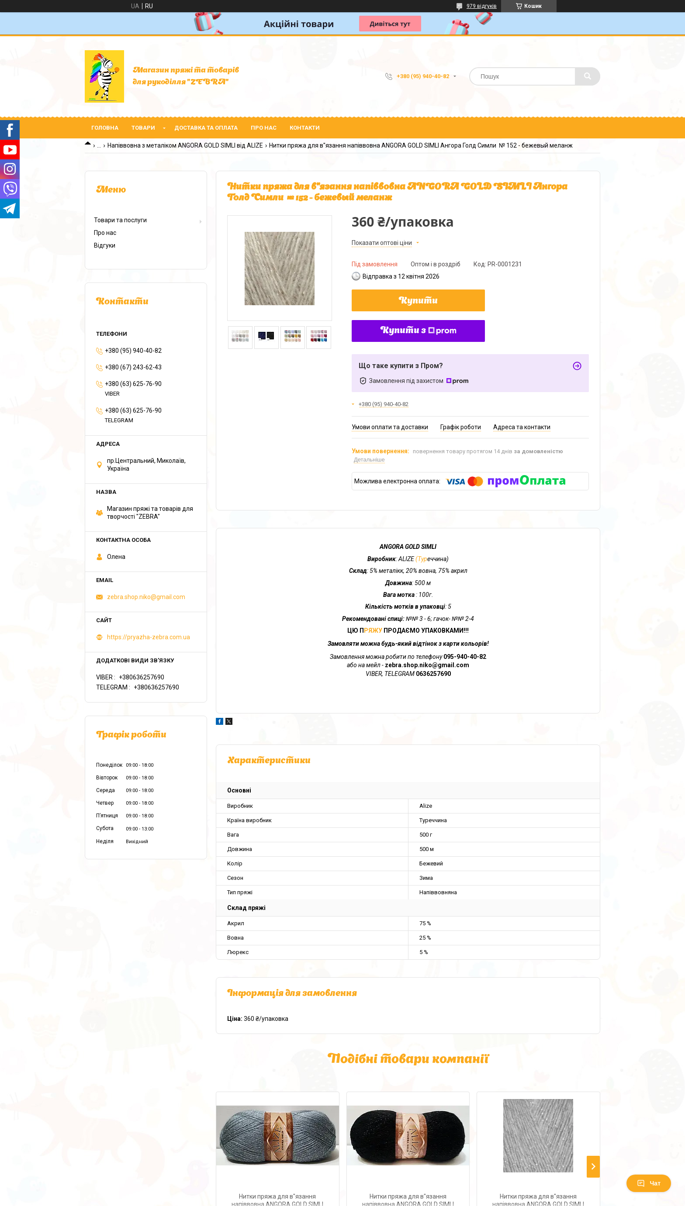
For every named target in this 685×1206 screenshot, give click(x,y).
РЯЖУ (374, 630)
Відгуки (104, 245)
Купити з (419, 331)
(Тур (420, 558)
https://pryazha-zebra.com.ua (148, 637)
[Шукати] (587, 76)
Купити (418, 301)
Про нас (264, 127)
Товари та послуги (120, 220)
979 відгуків (482, 6)
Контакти (305, 127)
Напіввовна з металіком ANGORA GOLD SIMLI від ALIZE (185, 145)
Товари (143, 127)
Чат (649, 1183)
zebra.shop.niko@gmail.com (146, 596)
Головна (104, 127)
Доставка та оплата (206, 127)
